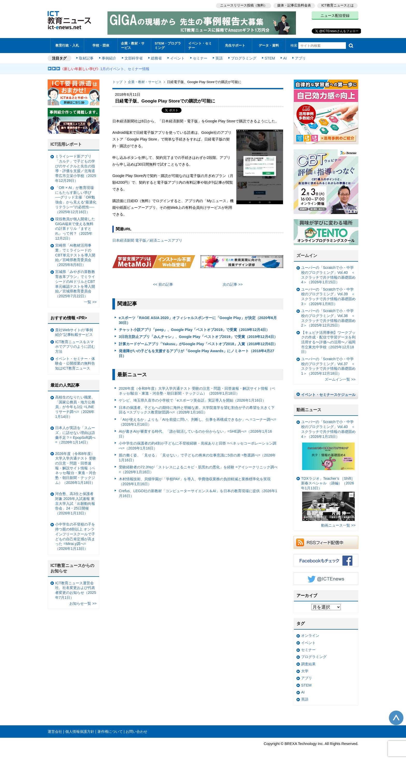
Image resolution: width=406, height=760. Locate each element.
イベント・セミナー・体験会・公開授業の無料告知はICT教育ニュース (75, 363)
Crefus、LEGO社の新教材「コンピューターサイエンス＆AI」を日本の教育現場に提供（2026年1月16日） (198, 492)
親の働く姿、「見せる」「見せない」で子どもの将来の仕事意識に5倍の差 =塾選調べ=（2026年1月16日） (197, 457)
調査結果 (308, 663)
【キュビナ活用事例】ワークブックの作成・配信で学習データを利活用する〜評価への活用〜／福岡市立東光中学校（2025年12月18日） (328, 341)
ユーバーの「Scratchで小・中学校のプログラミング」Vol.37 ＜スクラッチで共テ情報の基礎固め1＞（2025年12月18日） (328, 365)
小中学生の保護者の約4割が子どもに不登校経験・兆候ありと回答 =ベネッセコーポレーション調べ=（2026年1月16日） (197, 444)
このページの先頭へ (396, 717)
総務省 (156, 57)
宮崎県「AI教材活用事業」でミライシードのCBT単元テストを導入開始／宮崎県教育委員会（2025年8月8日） (75, 254)
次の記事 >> (233, 284)
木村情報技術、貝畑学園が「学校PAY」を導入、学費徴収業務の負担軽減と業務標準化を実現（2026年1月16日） (195, 480)
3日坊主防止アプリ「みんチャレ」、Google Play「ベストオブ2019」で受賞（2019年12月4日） (198, 336)
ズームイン (306, 255)
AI (284, 57)
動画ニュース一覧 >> (338, 525)
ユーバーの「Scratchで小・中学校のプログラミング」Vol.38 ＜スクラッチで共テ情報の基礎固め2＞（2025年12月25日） (328, 317)
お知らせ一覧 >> (83, 603)
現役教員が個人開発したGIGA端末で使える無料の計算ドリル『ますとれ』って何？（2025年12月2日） (75, 228)
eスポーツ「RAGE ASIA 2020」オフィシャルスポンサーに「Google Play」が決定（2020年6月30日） (198, 319)
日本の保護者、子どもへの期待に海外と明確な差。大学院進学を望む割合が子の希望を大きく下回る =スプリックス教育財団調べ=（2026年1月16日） (197, 409)
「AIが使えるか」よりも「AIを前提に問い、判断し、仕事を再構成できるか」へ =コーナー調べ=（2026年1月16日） (197, 421)
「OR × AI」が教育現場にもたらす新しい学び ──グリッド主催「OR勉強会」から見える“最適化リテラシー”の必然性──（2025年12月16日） (75, 199)
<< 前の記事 (163, 284)
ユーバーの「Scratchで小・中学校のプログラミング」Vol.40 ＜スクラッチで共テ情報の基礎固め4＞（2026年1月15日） (328, 274)
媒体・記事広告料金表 (294, 5)
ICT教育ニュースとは (337, 5)
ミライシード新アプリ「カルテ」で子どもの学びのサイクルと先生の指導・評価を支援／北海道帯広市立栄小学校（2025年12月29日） (75, 168)
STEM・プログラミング (168, 45)
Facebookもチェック (326, 559)
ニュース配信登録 (335, 15)
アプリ (300, 57)
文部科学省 (134, 57)
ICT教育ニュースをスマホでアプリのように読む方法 (75, 346)
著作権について (110, 731)
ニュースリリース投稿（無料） (243, 5)
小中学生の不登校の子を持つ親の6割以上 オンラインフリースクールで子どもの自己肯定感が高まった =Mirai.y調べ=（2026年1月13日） (75, 536)
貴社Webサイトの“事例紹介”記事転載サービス (74, 331)
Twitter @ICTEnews (326, 577)
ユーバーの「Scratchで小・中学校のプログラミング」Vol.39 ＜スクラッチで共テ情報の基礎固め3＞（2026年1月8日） (328, 295)
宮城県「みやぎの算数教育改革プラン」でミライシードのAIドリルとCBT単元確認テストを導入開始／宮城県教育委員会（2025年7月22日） (75, 283)
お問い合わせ (136, 731)
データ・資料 (269, 45)
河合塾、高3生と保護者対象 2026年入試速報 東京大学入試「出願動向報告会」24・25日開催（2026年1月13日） (75, 503)
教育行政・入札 (67, 45)
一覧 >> (90, 301)
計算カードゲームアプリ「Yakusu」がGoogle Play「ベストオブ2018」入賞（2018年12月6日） (198, 343)
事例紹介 (109, 57)
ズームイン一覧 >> (340, 379)
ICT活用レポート (66, 144)
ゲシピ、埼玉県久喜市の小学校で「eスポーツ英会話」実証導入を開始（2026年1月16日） (192, 400)
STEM (269, 57)
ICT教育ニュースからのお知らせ (72, 568)
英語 (219, 57)
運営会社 (55, 731)
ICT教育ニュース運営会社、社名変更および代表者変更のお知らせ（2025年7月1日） (75, 589)
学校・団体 (100, 45)
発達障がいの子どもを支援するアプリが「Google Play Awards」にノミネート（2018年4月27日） (196, 352)
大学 (304, 670)
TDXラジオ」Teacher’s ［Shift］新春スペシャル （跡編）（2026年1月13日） (328, 498)
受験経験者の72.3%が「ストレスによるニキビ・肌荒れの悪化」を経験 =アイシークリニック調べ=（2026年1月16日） (198, 469)
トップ (117, 81)
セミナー (200, 57)
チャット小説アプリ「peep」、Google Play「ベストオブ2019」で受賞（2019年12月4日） (194, 329)
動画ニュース (308, 409)
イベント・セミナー (200, 45)
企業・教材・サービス (133, 45)
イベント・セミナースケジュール (328, 394)
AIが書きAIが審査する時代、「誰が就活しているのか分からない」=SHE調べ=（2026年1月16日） (195, 433)
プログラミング (243, 57)
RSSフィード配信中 (326, 541)
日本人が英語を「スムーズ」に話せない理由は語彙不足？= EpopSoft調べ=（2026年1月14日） (75, 434)
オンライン (310, 635)
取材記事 (86, 57)
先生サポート (235, 45)
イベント (177, 57)
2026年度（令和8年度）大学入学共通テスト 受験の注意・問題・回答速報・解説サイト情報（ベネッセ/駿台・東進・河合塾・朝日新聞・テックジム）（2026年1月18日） (197, 390)
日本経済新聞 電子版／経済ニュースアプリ (147, 240)
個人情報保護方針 (79, 731)
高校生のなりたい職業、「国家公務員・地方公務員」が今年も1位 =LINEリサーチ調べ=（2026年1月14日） (75, 406)
